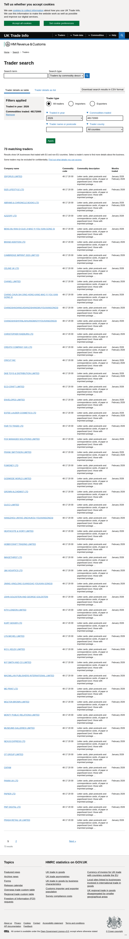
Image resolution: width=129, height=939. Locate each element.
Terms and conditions (75, 923)
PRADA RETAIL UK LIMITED (17, 820)
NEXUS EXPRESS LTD (14, 741)
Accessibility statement (53, 923)
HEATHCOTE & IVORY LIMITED (19, 531)
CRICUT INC (10, 360)
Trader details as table (17, 90)
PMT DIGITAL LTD (12, 807)
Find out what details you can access (65, 160)
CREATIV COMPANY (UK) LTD (18, 347)
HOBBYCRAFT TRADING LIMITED (20, 544)
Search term (10, 71)
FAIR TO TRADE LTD (13, 426)
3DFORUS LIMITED (13, 176)
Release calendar (13, 885)
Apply (51, 140)
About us (8, 923)
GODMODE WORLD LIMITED (17, 479)
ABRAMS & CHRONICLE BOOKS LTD (21, 203)
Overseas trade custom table (19, 889)
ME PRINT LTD (11, 689)
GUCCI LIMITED (11, 505)
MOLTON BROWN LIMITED (16, 702)
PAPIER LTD (9, 794)
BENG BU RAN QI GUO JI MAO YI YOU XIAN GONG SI (29, 229)
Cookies (27, 923)
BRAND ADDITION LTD (14, 242)
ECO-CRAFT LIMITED (14, 387)
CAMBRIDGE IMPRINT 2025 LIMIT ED (21, 255)
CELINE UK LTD (11, 268)
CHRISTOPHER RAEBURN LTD (18, 334)
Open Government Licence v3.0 (55, 931)
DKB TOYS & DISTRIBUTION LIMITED (21, 373)
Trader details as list (45, 90)
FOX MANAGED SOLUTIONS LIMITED (22, 439)
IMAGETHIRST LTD (13, 557)
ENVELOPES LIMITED (14, 400)
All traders (58, 103)
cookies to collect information (28, 10)
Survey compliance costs (59, 896)
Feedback (28, 926)
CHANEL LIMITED (12, 281)
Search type (55, 71)
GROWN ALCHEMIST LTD (16, 492)
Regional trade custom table (19, 894)
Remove (10, 114)
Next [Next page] (72, 841)
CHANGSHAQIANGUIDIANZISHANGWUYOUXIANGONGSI (31, 308)
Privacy (17, 923)
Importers (80, 103)
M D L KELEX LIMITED (14, 649)
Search (16, 52)
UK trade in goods (55, 872)
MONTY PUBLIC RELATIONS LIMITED (21, 715)
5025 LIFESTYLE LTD (14, 190)
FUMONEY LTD (11, 465)
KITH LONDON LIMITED (15, 610)
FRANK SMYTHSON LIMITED (17, 452)
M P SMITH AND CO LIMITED (17, 662)
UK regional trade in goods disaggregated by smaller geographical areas (101, 893)
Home (6, 52)
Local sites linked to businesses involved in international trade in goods (104, 882)
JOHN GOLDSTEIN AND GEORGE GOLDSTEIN (26, 597)
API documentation (12, 926)
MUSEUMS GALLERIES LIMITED (19, 728)
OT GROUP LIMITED (13, 754)
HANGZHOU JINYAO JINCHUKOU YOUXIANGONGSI (28, 518)
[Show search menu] (122, 35)
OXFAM (7, 768)
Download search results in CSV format (102, 89)
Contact (36, 923)
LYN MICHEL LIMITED (14, 636)
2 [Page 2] (16, 841)
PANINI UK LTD (11, 781)
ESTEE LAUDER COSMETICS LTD (20, 413)
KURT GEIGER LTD (13, 623)
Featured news (12, 872)
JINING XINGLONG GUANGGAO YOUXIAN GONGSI (28, 584)
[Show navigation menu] (60, 35)
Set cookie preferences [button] (61, 23)
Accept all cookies (21, 23)
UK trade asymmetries (57, 876)
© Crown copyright (114, 931)
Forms (7, 881)
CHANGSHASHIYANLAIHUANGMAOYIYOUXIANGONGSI (30, 321)
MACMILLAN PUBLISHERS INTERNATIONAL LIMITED (29, 676)
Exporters (102, 103)
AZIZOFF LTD (10, 216)
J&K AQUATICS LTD (13, 570)
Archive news (11, 876)
